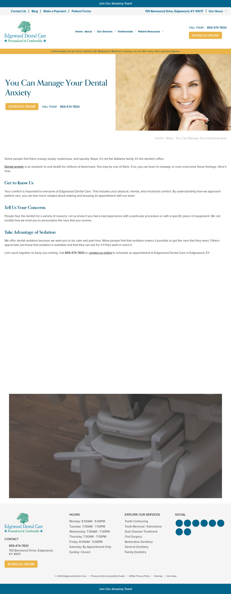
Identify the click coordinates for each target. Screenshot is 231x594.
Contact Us (18, 11)
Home (79, 32)
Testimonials (125, 31)
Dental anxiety (14, 166)
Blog (35, 11)
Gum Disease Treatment (141, 531)
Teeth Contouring (136, 521)
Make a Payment (54, 11)
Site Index (171, 576)
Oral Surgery (133, 536)
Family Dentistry (135, 552)
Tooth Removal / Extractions (143, 526)
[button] (179, 523)
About (88, 31)
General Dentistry (136, 547)
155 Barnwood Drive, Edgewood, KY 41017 (174, 11)
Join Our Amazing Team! (115, 3)
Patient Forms (81, 11)
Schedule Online (205, 35)
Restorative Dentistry (139, 542)
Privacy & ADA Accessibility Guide (108, 576)
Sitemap (158, 576)
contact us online (100, 253)
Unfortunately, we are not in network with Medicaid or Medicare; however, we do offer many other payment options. (115, 51)
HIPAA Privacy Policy (139, 576)
